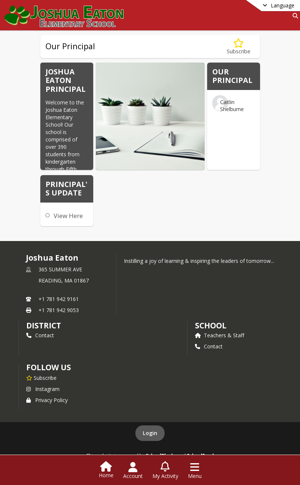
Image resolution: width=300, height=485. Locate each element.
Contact (40, 335)
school (210, 325)
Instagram (43, 388)
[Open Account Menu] (133, 470)
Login (150, 432)
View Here (68, 215)
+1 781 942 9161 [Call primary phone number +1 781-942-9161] (58, 298)
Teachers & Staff (219, 335)
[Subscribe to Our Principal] (238, 46)
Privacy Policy (47, 400)
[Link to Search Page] (294, 15)
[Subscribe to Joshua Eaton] (41, 378)
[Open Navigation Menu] (195, 470)
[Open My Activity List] (165, 470)
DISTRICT (43, 325)
